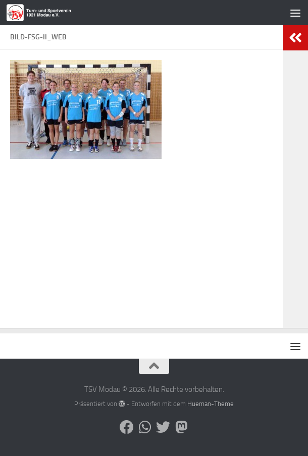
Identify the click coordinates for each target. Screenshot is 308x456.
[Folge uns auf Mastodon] (181, 427)
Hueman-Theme (210, 404)
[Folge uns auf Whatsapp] (145, 427)
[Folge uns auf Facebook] (127, 427)
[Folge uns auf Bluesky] (163, 427)
